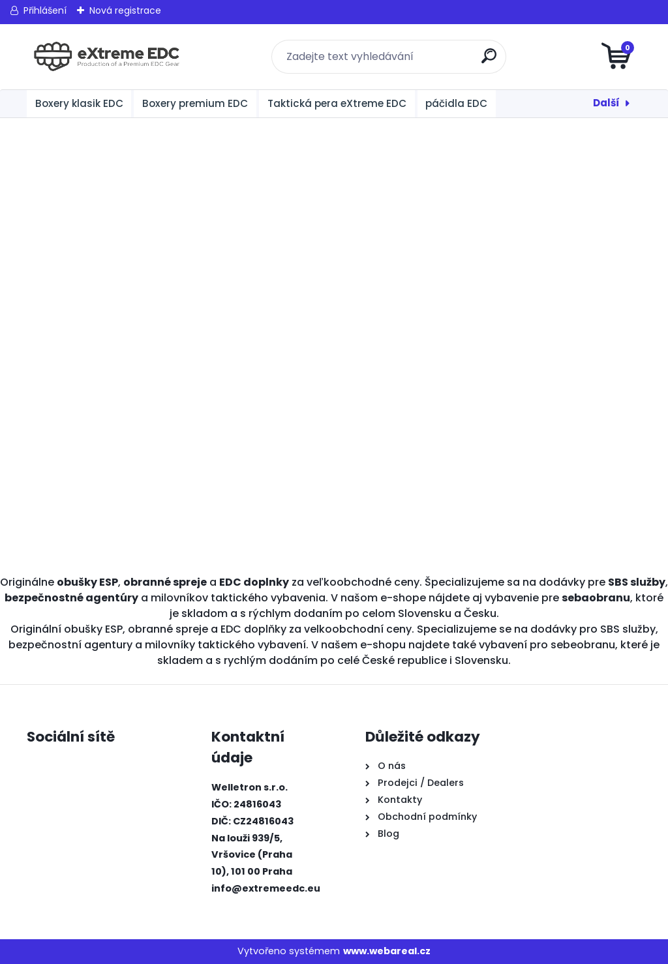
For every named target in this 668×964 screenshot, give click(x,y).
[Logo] (107, 56)
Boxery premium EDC (195, 103)
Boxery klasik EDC (79, 103)
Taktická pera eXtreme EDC (336, 103)
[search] (490, 61)
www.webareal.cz (387, 950)
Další (606, 103)
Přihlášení (45, 10)
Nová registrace (125, 10)
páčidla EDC (456, 103)
